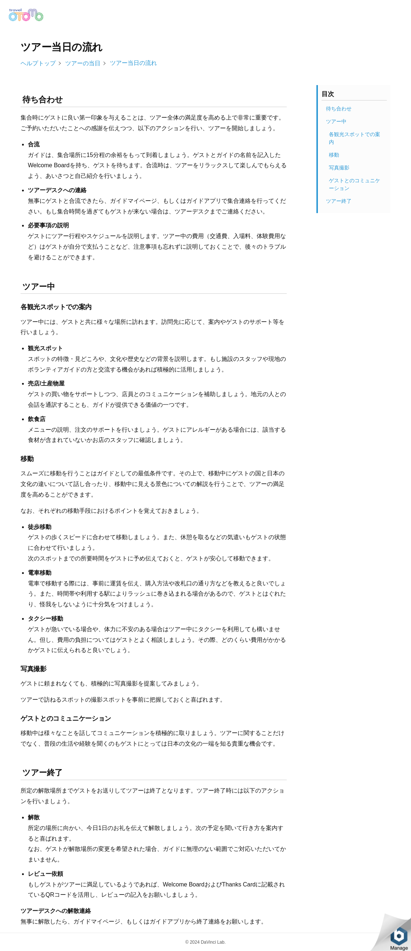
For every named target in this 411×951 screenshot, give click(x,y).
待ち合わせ (339, 108)
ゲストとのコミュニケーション (354, 184)
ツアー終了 (339, 201)
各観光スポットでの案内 (354, 138)
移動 (334, 155)
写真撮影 (339, 168)
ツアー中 (336, 121)
